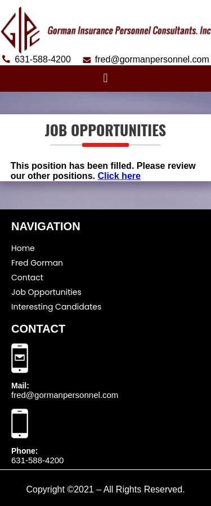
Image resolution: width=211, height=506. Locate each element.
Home (23, 248)
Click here (118, 176)
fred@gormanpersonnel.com (64, 395)
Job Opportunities (46, 292)
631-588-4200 (37, 460)
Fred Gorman (37, 262)
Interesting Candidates (56, 306)
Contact (27, 277)
